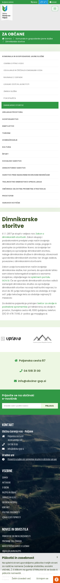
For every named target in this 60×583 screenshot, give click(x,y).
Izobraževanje (9, 140)
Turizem (6, 133)
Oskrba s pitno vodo (14, 63)
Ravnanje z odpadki (13, 77)
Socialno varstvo (12, 161)
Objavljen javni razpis (11, 551)
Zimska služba (10, 91)
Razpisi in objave (9, 493)
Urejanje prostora (12, 112)
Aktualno (6, 483)
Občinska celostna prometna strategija (24, 189)
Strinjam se (42, 578)
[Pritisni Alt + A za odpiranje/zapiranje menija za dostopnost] (56, 579)
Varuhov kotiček (11, 202)
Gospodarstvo (10, 119)
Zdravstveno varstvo (14, 168)
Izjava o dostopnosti (11, 517)
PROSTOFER (7, 195)
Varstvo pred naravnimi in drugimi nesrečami (26, 175)
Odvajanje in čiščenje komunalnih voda (23, 70)
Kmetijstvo (8, 126)
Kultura (6, 147)
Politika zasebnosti (11, 512)
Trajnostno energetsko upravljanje (22, 181)
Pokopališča (10, 98)
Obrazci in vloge (9, 498)
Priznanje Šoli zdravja (12, 541)
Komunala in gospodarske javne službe (34, 38)
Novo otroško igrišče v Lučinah (15, 546)
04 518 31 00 (32, 371)
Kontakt (6, 507)
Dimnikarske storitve (15, 41)
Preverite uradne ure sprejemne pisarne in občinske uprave (32, 459)
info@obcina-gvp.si (32, 381)
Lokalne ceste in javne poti (16, 84)
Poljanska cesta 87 (32, 360)
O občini (5, 488)
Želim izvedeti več (21, 578)
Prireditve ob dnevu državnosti (16, 536)
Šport (5, 154)
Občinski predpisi (9, 502)
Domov (7, 38)
